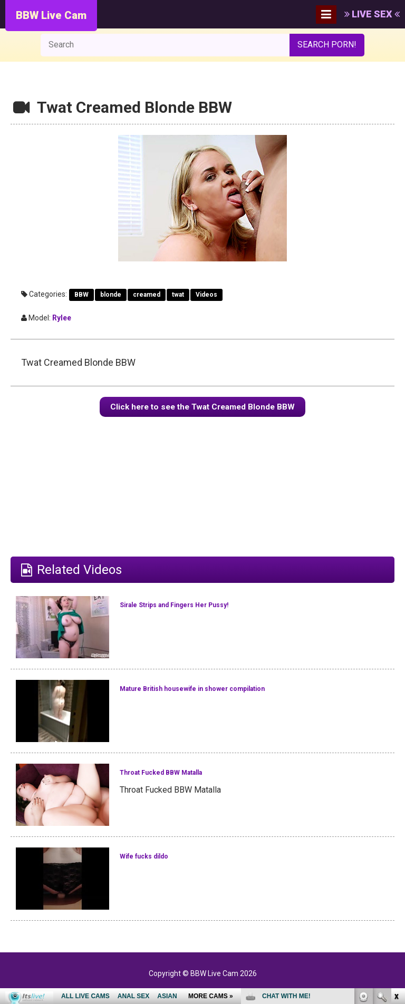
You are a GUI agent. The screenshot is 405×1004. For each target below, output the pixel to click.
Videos (206, 294)
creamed (146, 294)
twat (178, 294)
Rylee (61, 318)
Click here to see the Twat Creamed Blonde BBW (203, 411)
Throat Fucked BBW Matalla (200, 780)
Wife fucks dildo (167, 863)
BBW (81, 294)
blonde (110, 294)
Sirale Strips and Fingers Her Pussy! (223, 612)
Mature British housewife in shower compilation (221, 703)
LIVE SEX (372, 14)
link (395, 839)
